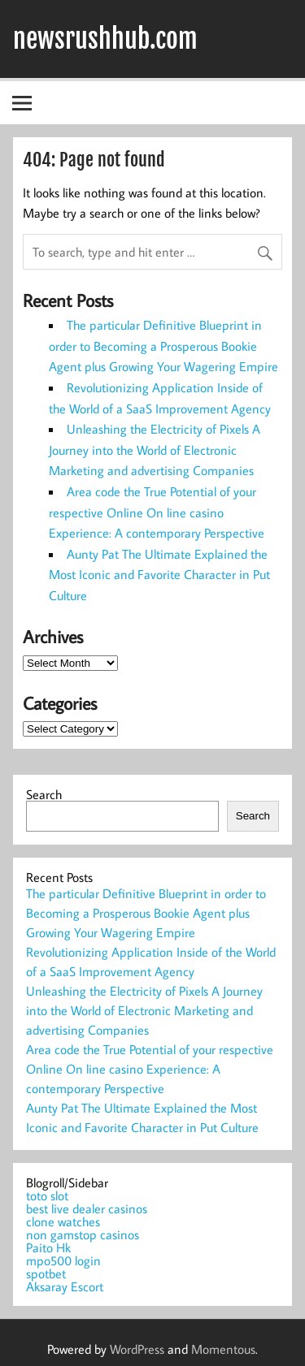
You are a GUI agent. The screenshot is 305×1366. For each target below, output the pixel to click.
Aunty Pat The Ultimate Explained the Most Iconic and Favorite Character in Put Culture (159, 574)
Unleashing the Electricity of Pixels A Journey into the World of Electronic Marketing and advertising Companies (154, 449)
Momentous (223, 1349)
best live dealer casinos (86, 1208)
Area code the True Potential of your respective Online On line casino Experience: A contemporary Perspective (156, 512)
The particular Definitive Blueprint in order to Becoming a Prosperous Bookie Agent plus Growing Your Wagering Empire (163, 345)
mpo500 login (63, 1260)
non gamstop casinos (82, 1234)
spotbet (46, 1273)
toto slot (47, 1195)
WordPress (137, 1349)
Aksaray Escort (64, 1286)
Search (44, 794)
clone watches (63, 1221)
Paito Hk (48, 1247)
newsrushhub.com (105, 39)
